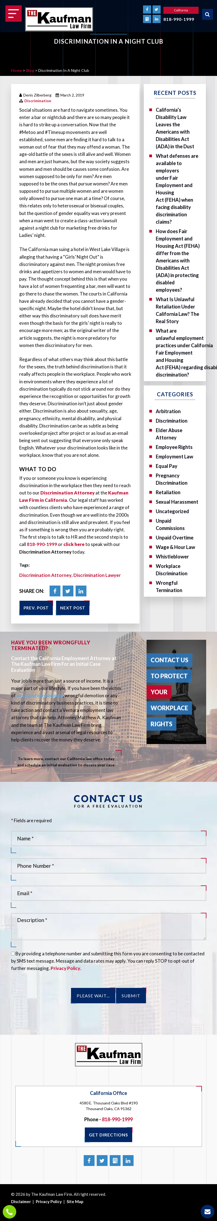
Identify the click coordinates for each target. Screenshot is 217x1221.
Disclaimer (21, 1201)
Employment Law (174, 457)
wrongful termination (40, 695)
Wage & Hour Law (175, 547)
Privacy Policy (65, 968)
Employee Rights (174, 447)
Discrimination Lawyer (97, 575)
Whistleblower (172, 557)
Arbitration (168, 411)
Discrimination (37, 100)
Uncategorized (172, 511)
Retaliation (168, 492)
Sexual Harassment (177, 502)
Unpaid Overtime (174, 538)
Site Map (75, 1201)
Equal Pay (166, 466)
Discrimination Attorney (45, 575)
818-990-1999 (178, 19)
